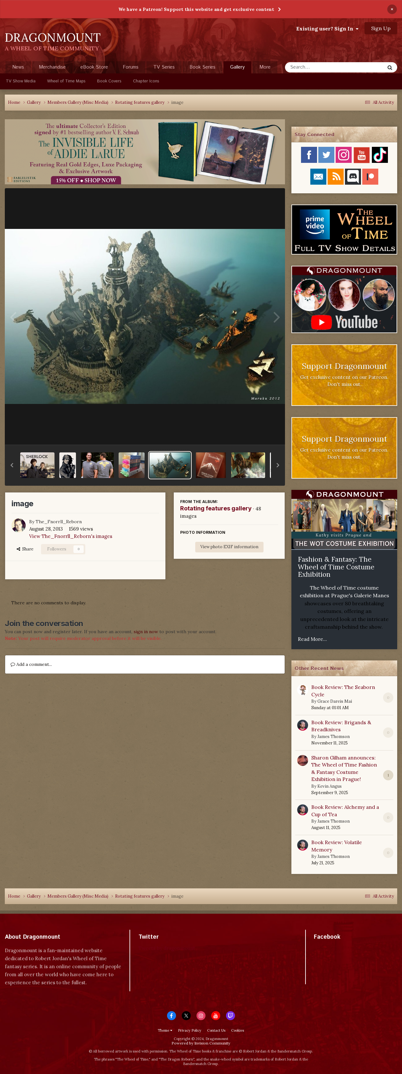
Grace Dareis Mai (334, 701)
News (18, 67)
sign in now (146, 631)
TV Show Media (21, 81)
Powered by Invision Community (201, 1043)
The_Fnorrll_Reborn (59, 521)
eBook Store (94, 67)
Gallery (237, 68)
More (265, 67)
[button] (12, 465)
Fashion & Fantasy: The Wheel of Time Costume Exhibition (336, 567)
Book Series (202, 67)
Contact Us (216, 1030)
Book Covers (109, 81)
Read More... (312, 639)
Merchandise (52, 67)
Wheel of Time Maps (66, 81)
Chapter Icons (146, 81)
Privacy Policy (189, 1030)
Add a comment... (31, 664)
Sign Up (380, 28)
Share (25, 549)
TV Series (164, 67)
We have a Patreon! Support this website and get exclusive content (196, 9)
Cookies (237, 1030)
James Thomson (333, 736)
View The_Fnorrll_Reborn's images (70, 536)
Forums (130, 67)
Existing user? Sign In (327, 28)
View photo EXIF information (229, 547)
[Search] (318, 67)
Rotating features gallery (216, 508)
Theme (165, 1030)
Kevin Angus (329, 786)
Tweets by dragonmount (166, 948)
